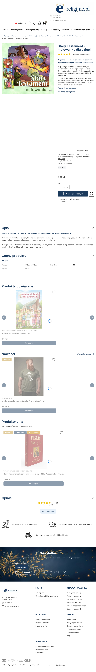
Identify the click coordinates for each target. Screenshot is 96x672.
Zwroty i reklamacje (74, 593)
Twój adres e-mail (20, 563)
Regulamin (27, 572)
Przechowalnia (41, 626)
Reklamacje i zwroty (74, 599)
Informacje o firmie (74, 629)
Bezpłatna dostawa (74, 602)
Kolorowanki (79, 36)
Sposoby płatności (74, 609)
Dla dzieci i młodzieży (47, 36)
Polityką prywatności (27, 574)
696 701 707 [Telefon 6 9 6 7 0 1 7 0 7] (57, 16)
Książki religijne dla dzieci (65, 36)
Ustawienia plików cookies (45, 596)
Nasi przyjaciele (41, 649)
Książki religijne (33, 36)
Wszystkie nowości (85, 354)
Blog (68, 636)
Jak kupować (40, 593)
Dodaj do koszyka (75, 194)
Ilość (59, 183)
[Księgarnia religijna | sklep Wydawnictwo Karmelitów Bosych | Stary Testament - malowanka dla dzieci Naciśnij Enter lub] (28, 68)
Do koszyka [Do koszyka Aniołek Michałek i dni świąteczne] (29, 343)
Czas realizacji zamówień (76, 606)
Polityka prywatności (75, 623)
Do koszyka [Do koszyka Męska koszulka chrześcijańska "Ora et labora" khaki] (29, 411)
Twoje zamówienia (42, 619)
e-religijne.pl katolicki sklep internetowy (14, 36)
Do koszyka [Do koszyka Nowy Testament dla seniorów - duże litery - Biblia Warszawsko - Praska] (33, 483)
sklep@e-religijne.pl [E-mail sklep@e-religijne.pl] (59, 20)
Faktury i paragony (74, 596)
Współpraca (39, 653)
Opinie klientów (73, 632)
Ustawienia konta (42, 623)
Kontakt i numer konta (75, 626)
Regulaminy (71, 619)
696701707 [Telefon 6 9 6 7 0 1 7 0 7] (9, 602)
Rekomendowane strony (44, 646)
